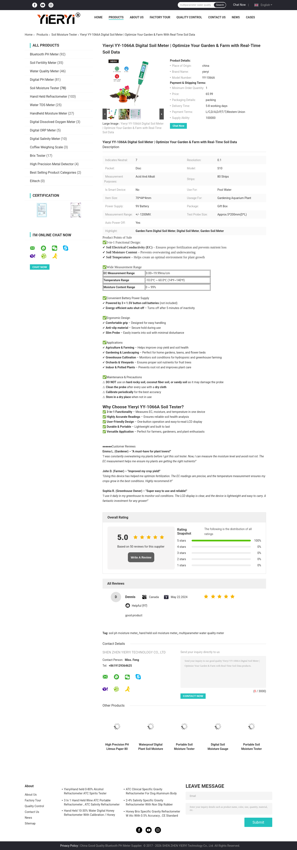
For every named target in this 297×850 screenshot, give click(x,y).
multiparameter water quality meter (201, 633)
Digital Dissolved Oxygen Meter (52, 122)
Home (98, 17)
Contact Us (216, 17)
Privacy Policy (69, 845)
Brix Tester (38, 156)
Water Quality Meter (44, 71)
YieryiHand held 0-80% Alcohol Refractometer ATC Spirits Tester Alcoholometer (85, 792)
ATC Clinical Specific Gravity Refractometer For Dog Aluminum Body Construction (151, 792)
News (236, 17)
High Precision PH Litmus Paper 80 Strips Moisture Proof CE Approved (117, 747)
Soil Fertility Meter (43, 63)
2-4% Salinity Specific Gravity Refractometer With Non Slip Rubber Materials (149, 803)
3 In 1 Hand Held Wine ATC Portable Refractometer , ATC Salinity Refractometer (92, 802)
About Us (137, 17)
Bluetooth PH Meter (44, 54)
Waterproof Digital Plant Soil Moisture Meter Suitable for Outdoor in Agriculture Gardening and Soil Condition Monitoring (150, 747)
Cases (250, 17)
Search (220, 5)
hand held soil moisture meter (158, 633)
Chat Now (239, 4)
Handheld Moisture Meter (48, 113)
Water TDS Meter (42, 105)
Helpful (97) (139, 606)
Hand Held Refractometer (48, 96)
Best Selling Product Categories (53, 172)
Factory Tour (160, 17)
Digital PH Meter (42, 80)
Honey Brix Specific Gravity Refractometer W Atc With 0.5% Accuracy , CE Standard (153, 813)
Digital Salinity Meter (45, 139)
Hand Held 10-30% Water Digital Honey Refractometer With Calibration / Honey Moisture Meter (89, 813)
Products (116, 17)
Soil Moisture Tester (64, 34)
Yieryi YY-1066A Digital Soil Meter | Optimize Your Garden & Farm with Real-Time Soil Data (133, 128)
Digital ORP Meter (43, 130)
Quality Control (189, 17)
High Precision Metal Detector (52, 164)
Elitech (35, 181)
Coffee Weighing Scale (46, 147)
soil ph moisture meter (123, 633)
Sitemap (30, 823)
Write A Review (141, 557)
